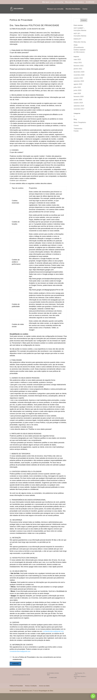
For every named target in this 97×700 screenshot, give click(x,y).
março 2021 (78, 62)
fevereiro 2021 (78, 66)
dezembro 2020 (79, 72)
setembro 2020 (79, 81)
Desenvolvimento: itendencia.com (21, 690)
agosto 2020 (78, 84)
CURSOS (90, 2)
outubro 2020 (78, 78)
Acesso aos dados (44, 685)
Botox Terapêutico (80, 122)
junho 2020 (77, 90)
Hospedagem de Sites (46, 690)
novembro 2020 (79, 75)
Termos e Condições (31, 685)
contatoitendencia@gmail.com (53, 631)
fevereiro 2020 (78, 96)
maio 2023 (77, 59)
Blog (75, 119)
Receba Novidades (74, 2)
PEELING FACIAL (80, 42)
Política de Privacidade (16, 685)
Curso (85, 9)
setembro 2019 (79, 106)
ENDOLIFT (77, 39)
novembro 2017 (79, 109)
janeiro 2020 (78, 99)
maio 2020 (77, 93)
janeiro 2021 (78, 69)
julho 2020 (77, 87)
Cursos (76, 125)
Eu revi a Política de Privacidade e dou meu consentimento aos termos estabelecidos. (35, 658)
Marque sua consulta (52, 2)
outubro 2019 (78, 103)
